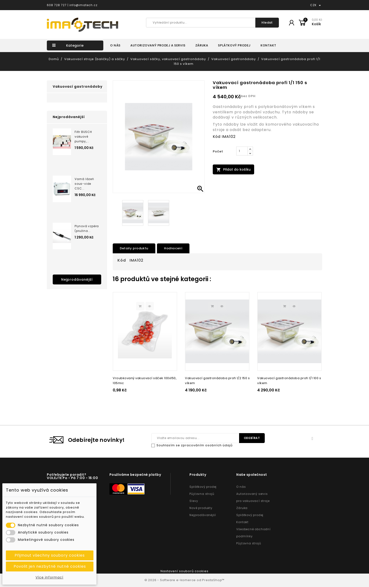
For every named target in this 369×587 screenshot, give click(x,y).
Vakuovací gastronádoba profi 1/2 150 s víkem (217, 380)
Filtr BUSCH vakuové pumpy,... (83, 136)
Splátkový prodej (203, 487)
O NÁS (115, 45)
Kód (217, 136)
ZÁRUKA (201, 45)
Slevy (193, 501)
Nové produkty (200, 508)
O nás (241, 487)
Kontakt (242, 522)
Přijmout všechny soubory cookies (50, 555)
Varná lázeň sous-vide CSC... (84, 183)
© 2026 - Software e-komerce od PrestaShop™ (184, 580)
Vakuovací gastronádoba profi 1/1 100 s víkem (289, 380)
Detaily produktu (134, 248)
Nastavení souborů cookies (184, 571)
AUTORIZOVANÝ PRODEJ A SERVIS (157, 45)
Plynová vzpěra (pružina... (87, 228)
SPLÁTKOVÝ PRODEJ (234, 45)
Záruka (242, 508)
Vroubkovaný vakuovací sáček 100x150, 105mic (144, 380)
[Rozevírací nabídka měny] (319, 5)
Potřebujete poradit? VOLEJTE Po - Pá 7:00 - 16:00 (72, 476)
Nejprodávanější (77, 279)
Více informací (49, 577)
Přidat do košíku (233, 169)
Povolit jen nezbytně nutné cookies (50, 566)
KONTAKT (268, 45)
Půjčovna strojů (201, 494)
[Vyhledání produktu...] (212, 23)
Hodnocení (173, 248)
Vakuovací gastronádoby (77, 86)
